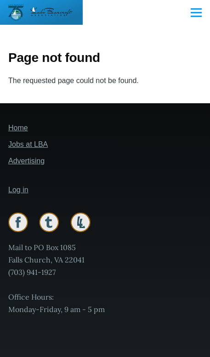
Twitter (49, 222)
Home (18, 128)
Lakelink (80, 222)
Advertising (26, 161)
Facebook (18, 222)
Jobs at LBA (28, 144)
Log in (18, 190)
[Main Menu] (196, 12)
